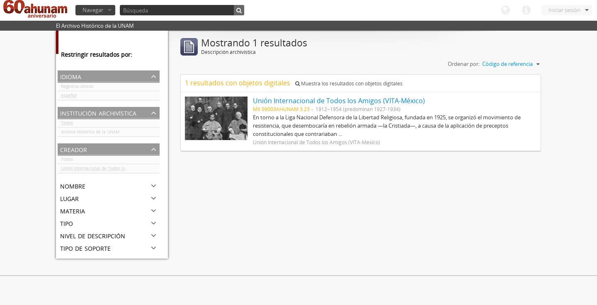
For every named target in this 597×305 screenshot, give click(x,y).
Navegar (93, 10)
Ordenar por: (464, 64)
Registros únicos (77, 88)
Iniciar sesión (564, 10)
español (69, 97)
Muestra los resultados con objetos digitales (349, 83)
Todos (67, 124)
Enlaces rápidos (526, 10)
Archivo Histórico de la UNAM (90, 133)
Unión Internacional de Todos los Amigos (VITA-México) (110, 170)
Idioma (505, 10)
